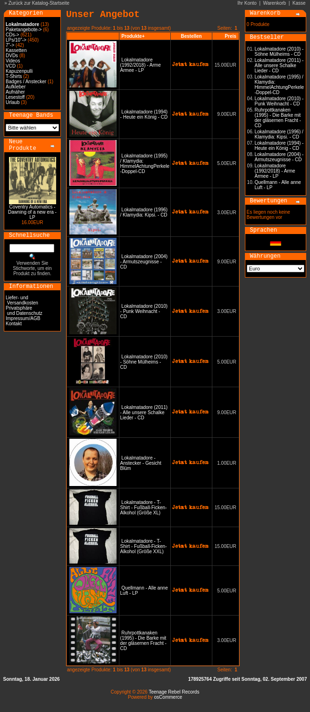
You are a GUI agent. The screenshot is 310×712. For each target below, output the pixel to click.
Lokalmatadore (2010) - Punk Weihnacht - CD (144, 311)
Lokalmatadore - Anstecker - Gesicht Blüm (140, 463)
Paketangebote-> (24, 29)
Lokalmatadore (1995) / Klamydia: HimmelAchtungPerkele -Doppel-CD (145, 163)
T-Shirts (14, 76)
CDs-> (12, 34)
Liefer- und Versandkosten (22, 300)
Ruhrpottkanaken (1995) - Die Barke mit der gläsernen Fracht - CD (143, 640)
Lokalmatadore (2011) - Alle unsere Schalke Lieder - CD (144, 412)
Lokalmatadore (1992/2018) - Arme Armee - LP (140, 65)
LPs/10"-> (16, 40)
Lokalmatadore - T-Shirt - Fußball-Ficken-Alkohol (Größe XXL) (143, 546)
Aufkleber (15, 86)
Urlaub (12, 102)
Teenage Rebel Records (174, 692)
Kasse (299, 3)
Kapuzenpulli (19, 71)
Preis (230, 36)
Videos (13, 60)
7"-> (10, 45)
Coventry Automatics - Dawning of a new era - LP (32, 212)
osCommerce (168, 697)
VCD (11, 66)
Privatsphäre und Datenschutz (24, 310)
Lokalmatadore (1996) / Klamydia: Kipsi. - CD (144, 212)
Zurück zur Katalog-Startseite (39, 3)
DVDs (12, 55)
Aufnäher (15, 92)
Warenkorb (274, 3)
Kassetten (16, 50)
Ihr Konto (247, 3)
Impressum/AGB (23, 318)
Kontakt (14, 323)
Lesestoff (15, 97)
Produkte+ (132, 36)
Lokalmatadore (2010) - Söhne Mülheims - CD (144, 362)
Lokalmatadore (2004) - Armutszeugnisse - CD (144, 261)
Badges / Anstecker (26, 81)
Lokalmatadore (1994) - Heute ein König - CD (144, 114)
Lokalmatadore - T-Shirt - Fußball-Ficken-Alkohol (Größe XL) (143, 507)
